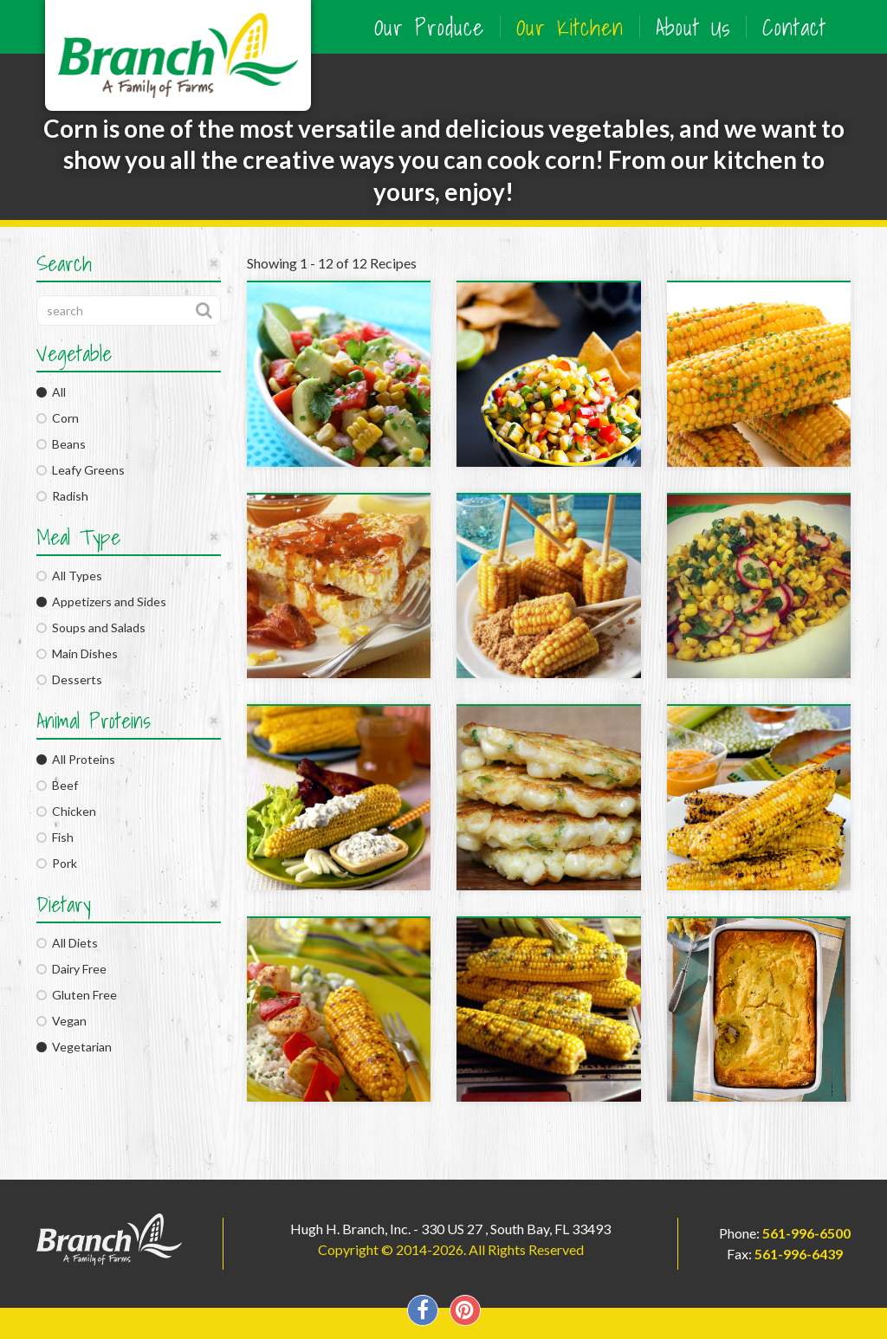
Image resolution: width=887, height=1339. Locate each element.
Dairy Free (71, 968)
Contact (794, 27)
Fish (55, 837)
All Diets (67, 942)
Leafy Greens (80, 470)
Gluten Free (76, 994)
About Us (693, 27)
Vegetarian (74, 1046)
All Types (69, 575)
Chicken (66, 811)
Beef (57, 785)
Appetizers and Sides (101, 601)
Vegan (61, 1020)
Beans (61, 444)
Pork (56, 863)
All (51, 392)
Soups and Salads (91, 627)
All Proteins (75, 759)
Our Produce (429, 27)
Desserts (69, 679)
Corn (57, 418)
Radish (62, 495)
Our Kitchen (570, 27)
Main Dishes (77, 653)
